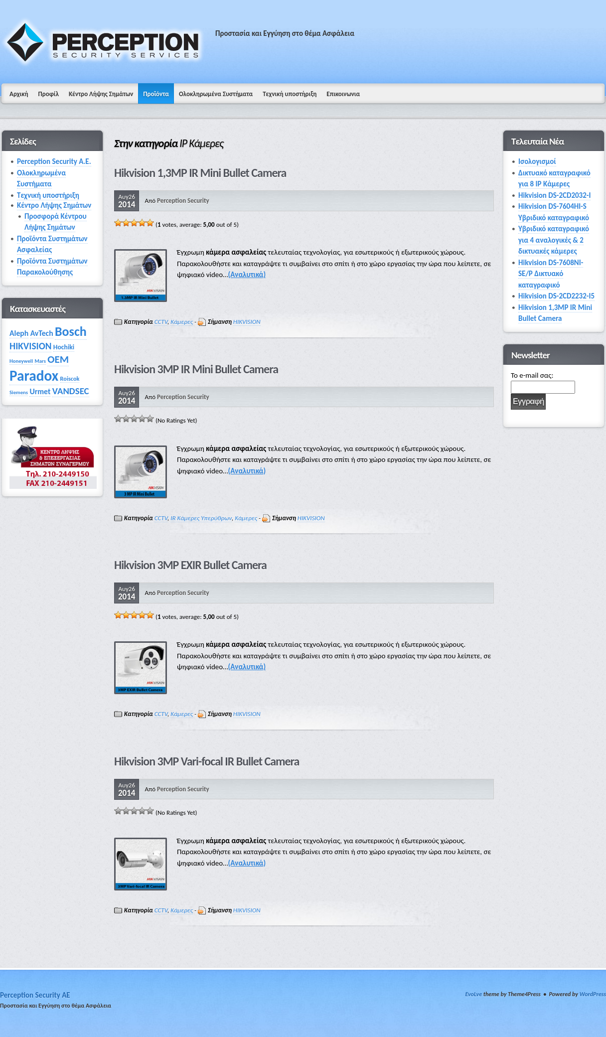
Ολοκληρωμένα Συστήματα (216, 94)
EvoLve (473, 994)
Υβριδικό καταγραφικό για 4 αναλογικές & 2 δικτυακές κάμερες (553, 240)
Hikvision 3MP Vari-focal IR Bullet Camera (206, 761)
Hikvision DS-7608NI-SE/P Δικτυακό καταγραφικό (550, 274)
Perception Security (183, 200)
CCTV (160, 321)
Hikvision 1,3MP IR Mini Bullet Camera (200, 172)
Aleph (18, 333)
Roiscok (70, 378)
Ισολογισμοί (537, 161)
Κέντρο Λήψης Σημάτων (101, 94)
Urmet (39, 391)
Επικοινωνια (343, 94)
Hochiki (63, 347)
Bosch (71, 331)
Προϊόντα (156, 94)
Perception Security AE (35, 995)
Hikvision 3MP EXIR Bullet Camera (190, 565)
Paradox (33, 376)
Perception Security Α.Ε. (54, 161)
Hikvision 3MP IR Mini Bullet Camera (196, 369)
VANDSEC (70, 391)
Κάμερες (181, 321)
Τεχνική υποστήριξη (289, 94)
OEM (58, 359)
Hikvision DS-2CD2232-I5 (556, 296)
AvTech (41, 333)
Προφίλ (48, 94)
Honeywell (21, 361)
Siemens (18, 392)
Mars (39, 361)
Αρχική (18, 94)
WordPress (593, 994)
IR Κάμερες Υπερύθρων (201, 518)
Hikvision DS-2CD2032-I (554, 195)
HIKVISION (247, 321)
